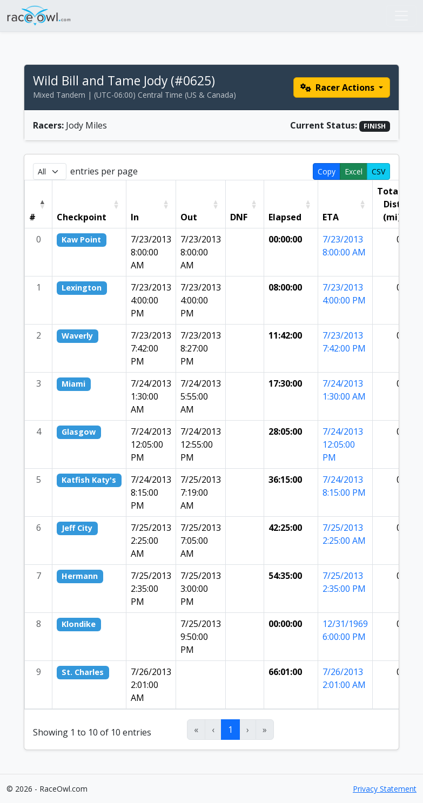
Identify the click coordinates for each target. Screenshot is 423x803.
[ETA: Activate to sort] (345, 204)
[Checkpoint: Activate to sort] (89, 204)
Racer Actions (338, 87)
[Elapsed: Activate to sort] (291, 204)
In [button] (135, 217)
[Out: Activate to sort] (200, 204)
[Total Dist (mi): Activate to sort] (394, 204)
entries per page (104, 171)
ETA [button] (331, 217)
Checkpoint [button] (81, 217)
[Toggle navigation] (401, 15)
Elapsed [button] (284, 217)
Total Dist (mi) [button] (389, 204)
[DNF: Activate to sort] (244, 204)
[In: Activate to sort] (151, 204)
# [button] (32, 217)
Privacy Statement (385, 789)
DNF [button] (238, 217)
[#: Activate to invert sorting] (38, 204)
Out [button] (188, 217)
